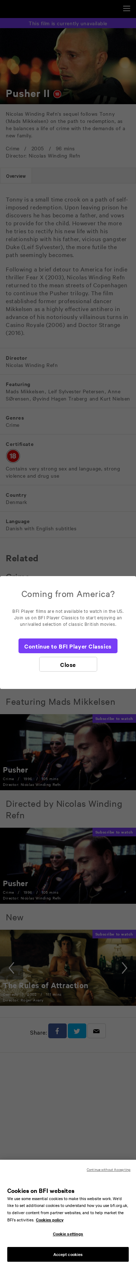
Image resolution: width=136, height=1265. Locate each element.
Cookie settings (68, 1237)
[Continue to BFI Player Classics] (67, 645)
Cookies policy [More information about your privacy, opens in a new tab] (49, 1223)
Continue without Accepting (109, 1173)
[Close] (68, 664)
